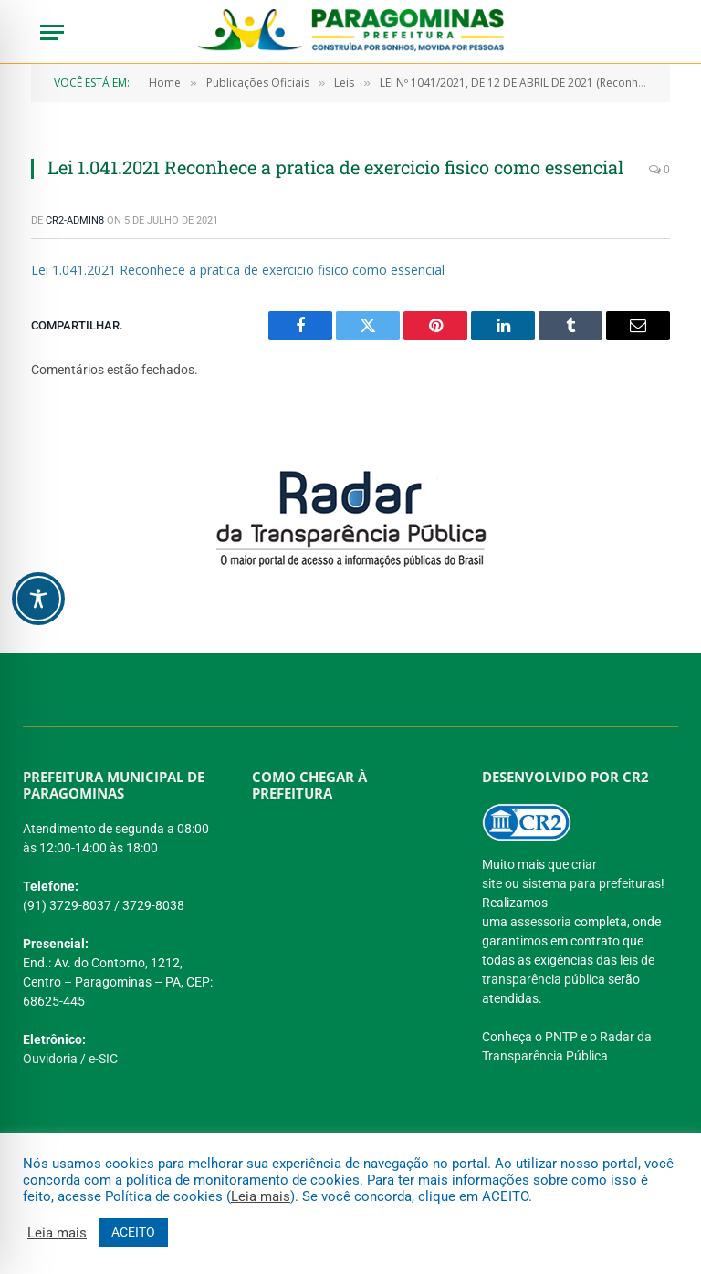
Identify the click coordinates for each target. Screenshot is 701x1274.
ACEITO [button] (133, 1232)
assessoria (540, 921)
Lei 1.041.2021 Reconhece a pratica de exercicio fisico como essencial (238, 269)
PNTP (561, 1036)
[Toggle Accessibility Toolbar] (38, 598)
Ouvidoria (50, 1058)
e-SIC (103, 1058)
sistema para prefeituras (591, 883)
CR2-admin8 (75, 220)
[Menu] (52, 32)
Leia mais (260, 1196)
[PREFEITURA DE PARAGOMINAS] (343, 943)
